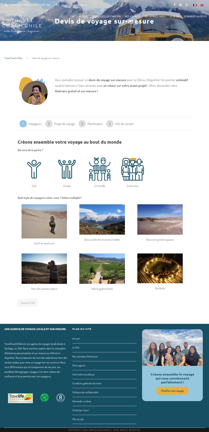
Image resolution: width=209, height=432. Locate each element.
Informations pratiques (83, 374)
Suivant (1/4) (28, 303)
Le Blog (174, 16)
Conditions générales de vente (86, 383)
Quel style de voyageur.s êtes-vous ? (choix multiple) (50, 198)
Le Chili (75, 347)
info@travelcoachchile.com (75, 5)
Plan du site (78, 419)
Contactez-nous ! (80, 410)
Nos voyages (132, 16)
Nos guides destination (106, 16)
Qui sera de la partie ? (30, 150)
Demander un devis (195, 16)
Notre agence (78, 365)
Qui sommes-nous (155, 16)
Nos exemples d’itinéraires (85, 356)
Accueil (83, 16)
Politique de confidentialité (85, 392)
